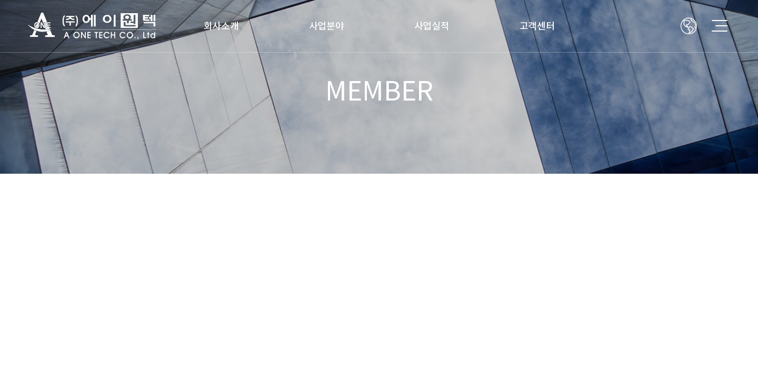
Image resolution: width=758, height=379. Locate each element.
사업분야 (326, 26)
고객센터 (537, 26)
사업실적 (432, 26)
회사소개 (221, 26)
